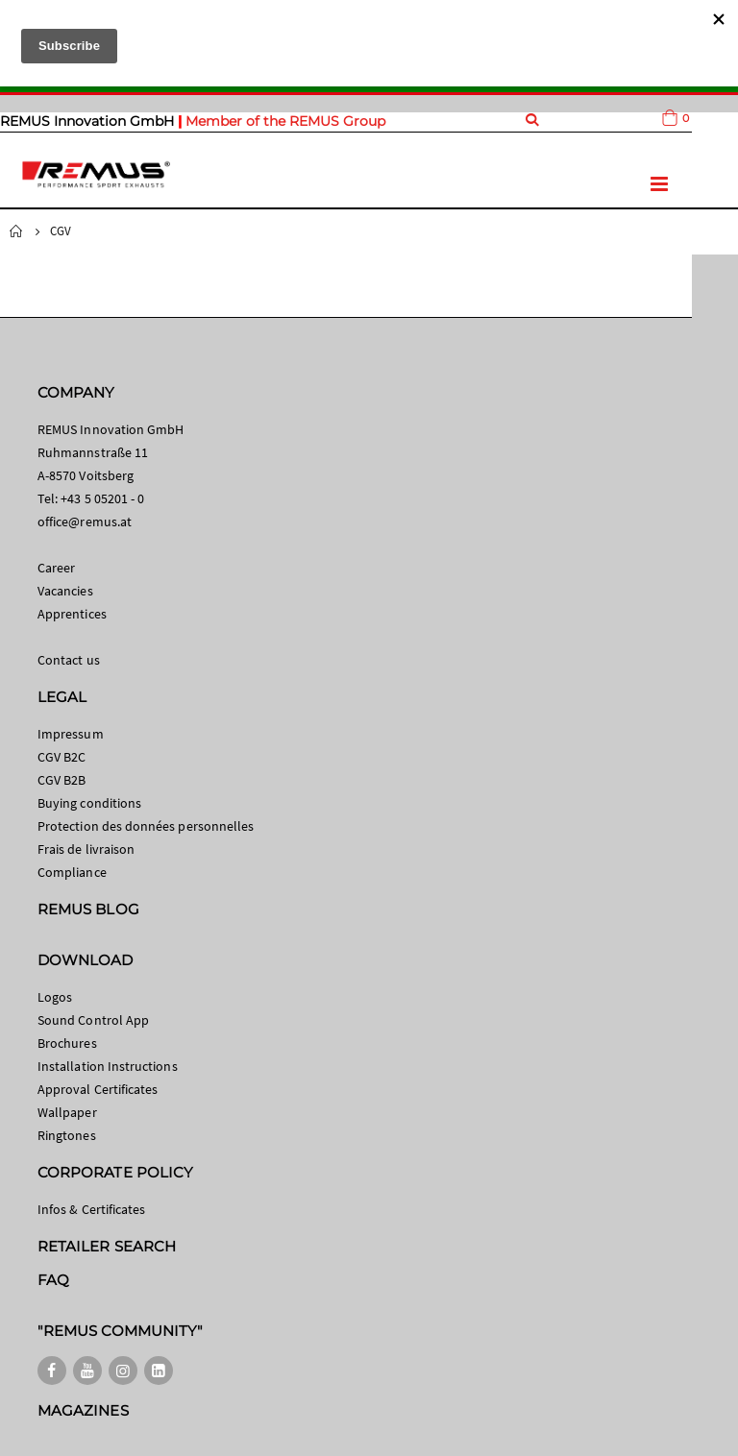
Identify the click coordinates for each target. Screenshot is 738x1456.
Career (56, 567)
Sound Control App (93, 1020)
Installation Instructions (107, 1066)
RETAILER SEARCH (106, 1246)
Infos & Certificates (91, 1209)
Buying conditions (89, 803)
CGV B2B (61, 780)
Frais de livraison (86, 849)
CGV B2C (61, 756)
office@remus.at (84, 521)
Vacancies (65, 590)
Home (16, 231)
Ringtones (66, 1135)
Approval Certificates (97, 1089)
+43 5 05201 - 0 (102, 498)
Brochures (67, 1043)
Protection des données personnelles (145, 826)
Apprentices (72, 613)
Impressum (70, 733)
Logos (54, 997)
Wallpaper (67, 1112)
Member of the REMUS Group (285, 121)
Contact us (68, 659)
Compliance (72, 872)
